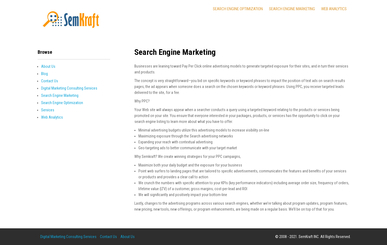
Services (47, 110)
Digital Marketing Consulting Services (69, 88)
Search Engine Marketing (292, 8)
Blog (44, 74)
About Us (48, 66)
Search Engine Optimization (238, 8)
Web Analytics (334, 8)
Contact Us (49, 81)
